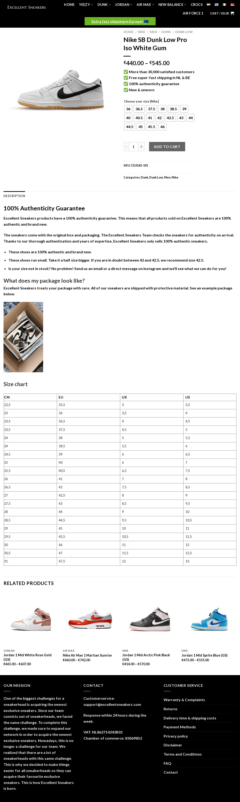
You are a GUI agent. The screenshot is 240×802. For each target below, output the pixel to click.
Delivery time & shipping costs (190, 718)
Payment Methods (180, 727)
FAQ (167, 763)
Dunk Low (184, 32)
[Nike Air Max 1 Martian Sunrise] (90, 619)
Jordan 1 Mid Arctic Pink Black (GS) (146, 657)
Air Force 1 (193, 13)
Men (153, 32)
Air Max (145, 4)
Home (69, 5)
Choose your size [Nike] (141, 101)
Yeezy (86, 4)
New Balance (172, 4)
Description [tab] (14, 196)
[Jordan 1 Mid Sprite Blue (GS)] (209, 619)
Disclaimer (173, 745)
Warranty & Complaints (184, 699)
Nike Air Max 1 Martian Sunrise (87, 655)
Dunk (104, 4)
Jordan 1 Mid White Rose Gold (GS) (28, 657)
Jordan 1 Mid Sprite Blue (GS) (205, 655)
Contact (171, 772)
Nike (141, 32)
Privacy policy (176, 736)
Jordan (123, 4)
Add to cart (167, 146)
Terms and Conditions (183, 754)
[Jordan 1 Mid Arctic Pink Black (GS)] (149, 619)
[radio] (128, 108)
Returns (170, 709)
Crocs (196, 5)
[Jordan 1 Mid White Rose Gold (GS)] (31, 619)
